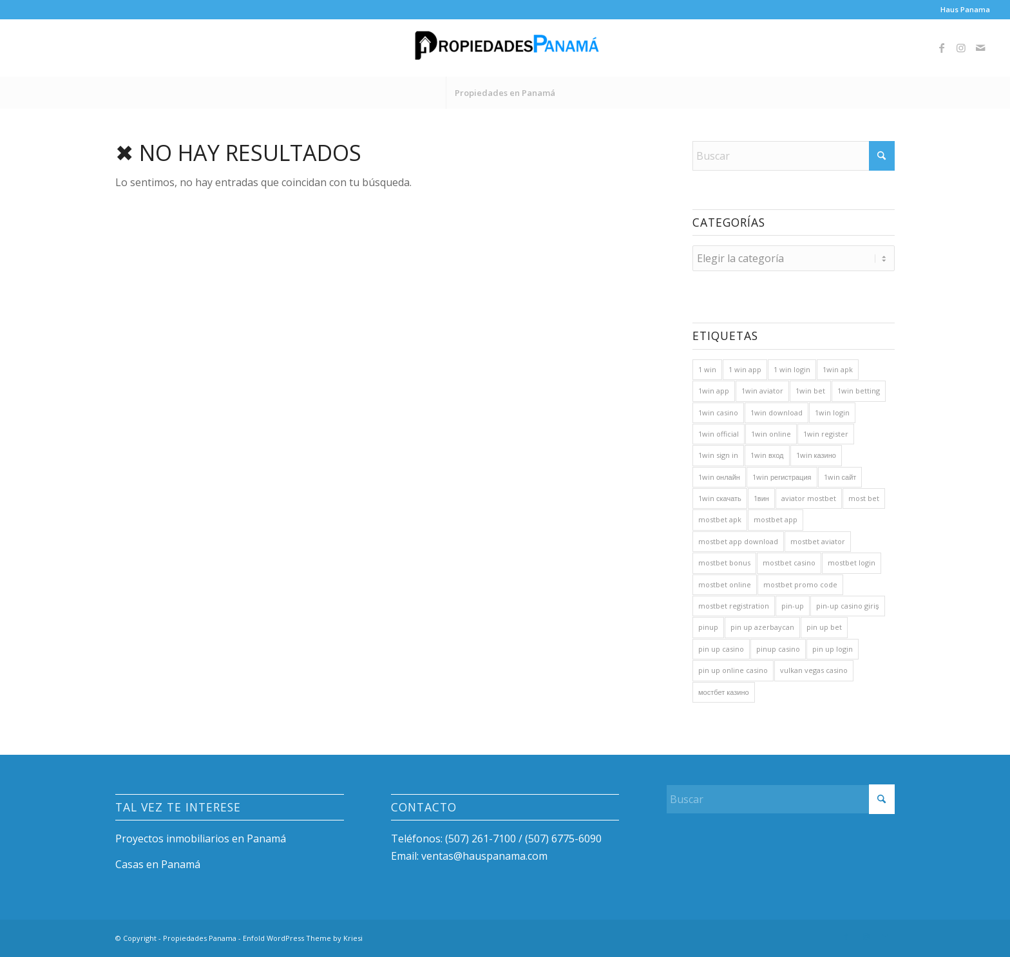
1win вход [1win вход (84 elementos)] (767, 455)
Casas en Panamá (157, 864)
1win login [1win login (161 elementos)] (832, 412)
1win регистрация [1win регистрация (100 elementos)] (782, 477)
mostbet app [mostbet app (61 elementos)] (775, 519)
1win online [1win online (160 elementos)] (771, 434)
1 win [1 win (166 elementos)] (707, 369)
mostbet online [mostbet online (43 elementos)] (724, 584)
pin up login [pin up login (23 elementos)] (832, 649)
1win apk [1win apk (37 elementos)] (838, 369)
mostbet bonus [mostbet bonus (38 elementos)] (724, 562)
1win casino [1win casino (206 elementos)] (718, 412)
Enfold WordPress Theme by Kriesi (303, 938)
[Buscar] (793, 156)
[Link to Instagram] (961, 47)
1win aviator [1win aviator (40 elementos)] (762, 390)
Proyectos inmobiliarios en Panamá (200, 838)
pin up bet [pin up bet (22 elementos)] (824, 627)
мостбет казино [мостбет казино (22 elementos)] (723, 692)
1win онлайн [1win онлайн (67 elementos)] (719, 477)
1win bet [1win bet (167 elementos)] (810, 390)
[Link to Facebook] (941, 47)
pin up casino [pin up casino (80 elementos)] (721, 649)
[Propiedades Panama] (505, 48)
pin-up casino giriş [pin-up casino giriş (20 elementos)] (847, 606)
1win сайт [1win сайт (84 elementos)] (840, 477)
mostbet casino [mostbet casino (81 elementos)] (789, 562)
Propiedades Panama (199, 938)
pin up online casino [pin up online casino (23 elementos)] (733, 670)
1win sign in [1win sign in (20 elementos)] (718, 455)
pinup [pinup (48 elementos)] (708, 627)
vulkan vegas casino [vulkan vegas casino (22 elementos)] (814, 670)
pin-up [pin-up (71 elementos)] (792, 606)
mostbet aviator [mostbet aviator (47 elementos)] (817, 541)
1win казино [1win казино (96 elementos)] (816, 455)
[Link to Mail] (980, 47)
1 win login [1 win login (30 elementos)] (792, 369)
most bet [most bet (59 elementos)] (863, 498)
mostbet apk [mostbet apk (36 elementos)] (719, 519)
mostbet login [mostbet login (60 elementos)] (851, 562)
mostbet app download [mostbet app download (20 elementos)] (738, 541)
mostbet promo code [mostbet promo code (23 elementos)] (800, 584)
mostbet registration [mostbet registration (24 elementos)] (733, 606)
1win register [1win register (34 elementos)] (825, 434)
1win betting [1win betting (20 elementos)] (858, 390)
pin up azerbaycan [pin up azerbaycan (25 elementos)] (762, 627)
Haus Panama (965, 9)
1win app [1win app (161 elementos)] (713, 390)
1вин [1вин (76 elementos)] (761, 498)
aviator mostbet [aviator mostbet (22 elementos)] (808, 498)
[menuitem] (962, 9)
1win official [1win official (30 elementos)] (718, 434)
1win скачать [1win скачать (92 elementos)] (719, 498)
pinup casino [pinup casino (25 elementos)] (778, 649)
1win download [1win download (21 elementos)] (776, 412)
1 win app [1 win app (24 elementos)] (745, 369)
